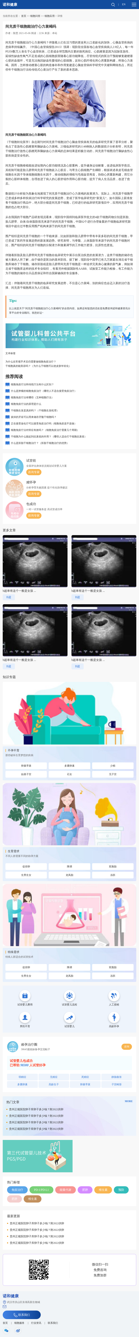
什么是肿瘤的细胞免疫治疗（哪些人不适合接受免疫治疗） (44, 391)
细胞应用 (50, 16)
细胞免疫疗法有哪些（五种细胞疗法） (32, 397)
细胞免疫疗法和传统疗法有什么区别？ (32, 384)
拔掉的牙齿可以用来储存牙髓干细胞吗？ (33, 417)
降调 (69, 866)
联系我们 (22, 1315)
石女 (69, 774)
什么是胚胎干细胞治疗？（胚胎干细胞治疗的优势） (40, 443)
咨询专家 (34, 472)
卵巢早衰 (26, 765)
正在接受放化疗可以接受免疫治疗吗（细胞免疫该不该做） (44, 423)
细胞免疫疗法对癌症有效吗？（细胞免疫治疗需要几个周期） (45, 430)
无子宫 (113, 774)
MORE (129, 1101)
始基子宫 (26, 774)
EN (123, 4)
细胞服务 (19, 1323)
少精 (112, 765)
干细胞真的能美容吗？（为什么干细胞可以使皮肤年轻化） (38, 366)
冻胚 (112, 875)
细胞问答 (35, 16)
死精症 (85, 1077)
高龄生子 (54, 1084)
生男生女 (26, 875)
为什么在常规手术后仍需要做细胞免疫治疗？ (30, 361)
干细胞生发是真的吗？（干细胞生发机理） (35, 410)
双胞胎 (113, 866)
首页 (23, 16)
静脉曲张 (116, 1077)
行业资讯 (36, 1323)
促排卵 (26, 866)
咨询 (126, 1046)
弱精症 (22, 1077)
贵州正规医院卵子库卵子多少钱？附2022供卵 (36, 1109)
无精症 (54, 1077)
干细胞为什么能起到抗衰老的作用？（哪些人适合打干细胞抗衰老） (49, 436)
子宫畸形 (116, 1084)
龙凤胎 (69, 875)
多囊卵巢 (69, 765)
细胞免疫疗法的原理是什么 (26, 404)
